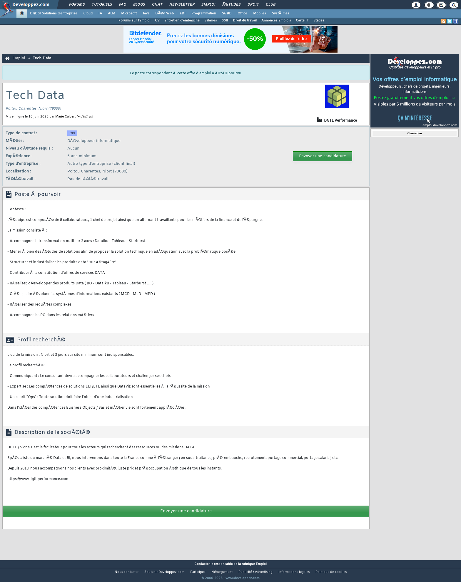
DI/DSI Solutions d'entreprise (53, 13)
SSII (225, 21)
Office (242, 13)
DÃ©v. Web (164, 13)
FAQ (122, 4)
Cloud (88, 13)
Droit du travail (245, 21)
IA (100, 13)
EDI (183, 13)
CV (157, 21)
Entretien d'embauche (182, 21)
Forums (77, 4)
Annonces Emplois (276, 21)
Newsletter (182, 4)
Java (146, 13)
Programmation (203, 13)
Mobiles (259, 13)
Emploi (208, 4)
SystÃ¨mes (280, 13)
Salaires (210, 21)
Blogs (139, 4)
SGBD (227, 13)
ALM (111, 13)
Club (270, 4)
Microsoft (129, 13)
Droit (253, 4)
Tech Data (42, 58)
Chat (157, 4)
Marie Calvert (65, 117)
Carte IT (302, 21)
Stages (318, 21)
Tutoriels (102, 4)
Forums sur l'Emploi (134, 21)
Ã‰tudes (231, 4)
